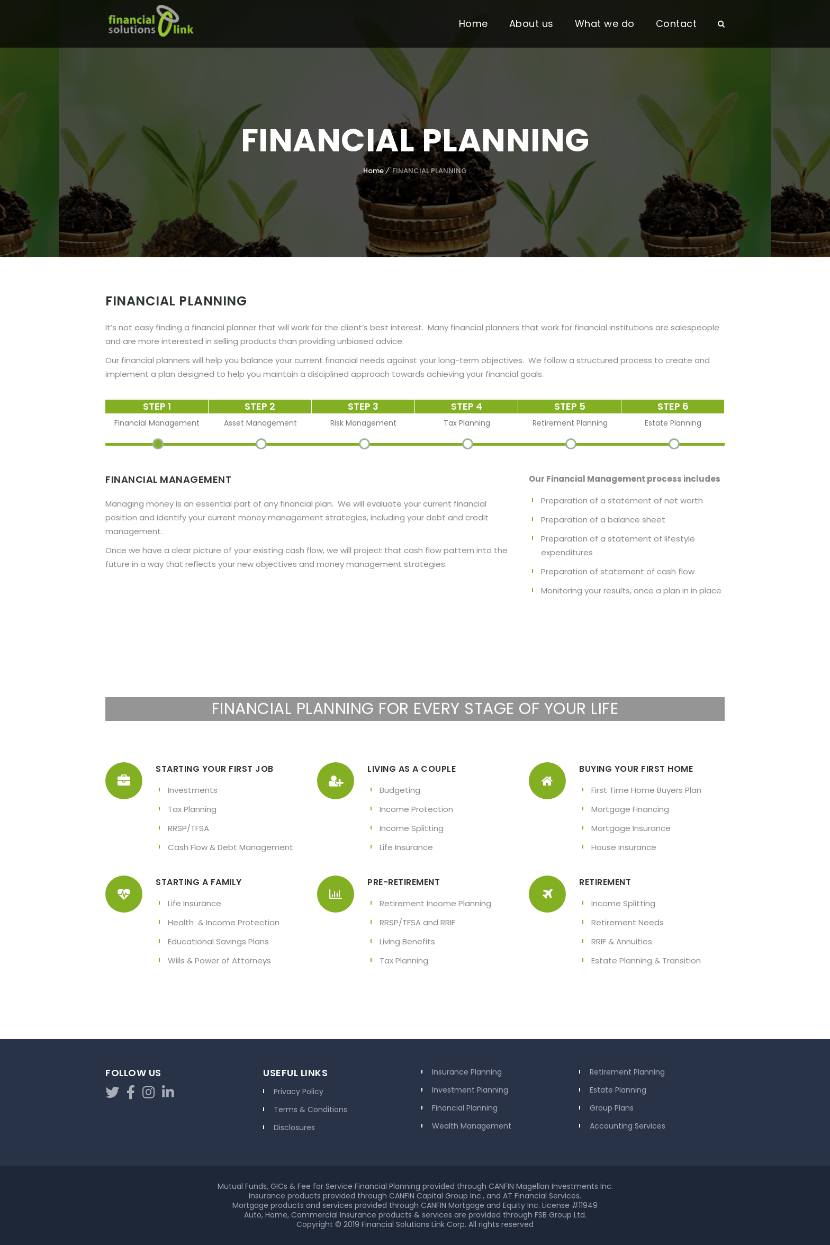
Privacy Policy (298, 1091)
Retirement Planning (627, 1072)
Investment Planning (470, 1090)
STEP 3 (363, 406)
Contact (676, 23)
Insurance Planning (467, 1072)
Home (473, 23)
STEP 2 (260, 406)
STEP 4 (466, 406)
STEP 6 (673, 406)
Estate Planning (618, 1090)
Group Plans (612, 1108)
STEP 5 (569, 406)
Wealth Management (471, 1126)
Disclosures (294, 1127)
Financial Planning (465, 1108)
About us (531, 23)
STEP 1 (157, 406)
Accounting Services (627, 1126)
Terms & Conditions (310, 1109)
